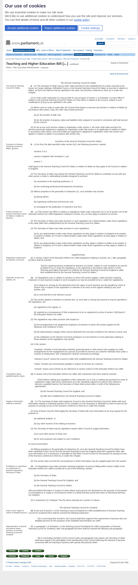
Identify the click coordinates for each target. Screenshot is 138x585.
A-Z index (9, 566)
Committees (68, 54)
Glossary (17, 566)
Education (98, 50)
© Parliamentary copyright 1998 (18, 562)
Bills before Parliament (71, 59)
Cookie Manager (101, 566)
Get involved (78, 50)
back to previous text (119, 74)
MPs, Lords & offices (45, 50)
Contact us (131, 39)
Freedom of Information (39, 566)
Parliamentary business (24, 50)
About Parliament (63, 50)
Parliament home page (22, 59)
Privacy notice (81, 566)
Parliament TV (100, 54)
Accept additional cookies (23, 28)
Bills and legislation (55, 59)
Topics (116, 54)
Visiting (89, 50)
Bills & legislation (54, 54)
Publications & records (83, 54)
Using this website (60, 566)
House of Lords (30, 54)
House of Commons (14, 54)
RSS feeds (121, 39)
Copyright (71, 566)
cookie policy (81, 19)
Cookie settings (90, 28)
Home (9, 50)
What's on (42, 54)
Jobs (50, 566)
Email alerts (110, 39)
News (110, 54)
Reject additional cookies (60, 28)
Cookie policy (90, 566)
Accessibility (99, 39)
